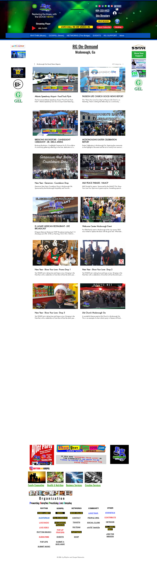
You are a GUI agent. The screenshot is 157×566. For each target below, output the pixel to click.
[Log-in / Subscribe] (104, 27)
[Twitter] (109, 6)
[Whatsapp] (96, 6)
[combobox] (118, 64)
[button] (75, 14)
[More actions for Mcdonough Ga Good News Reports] (47, 64)
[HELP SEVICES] (104, 21)
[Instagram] (100, 6)
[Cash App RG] (106, 6)
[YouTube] (112, 6)
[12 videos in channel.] (79, 194)
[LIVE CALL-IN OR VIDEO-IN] (75, 27)
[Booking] (118, 27)
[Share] (117, 6)
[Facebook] (103, 6)
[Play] (34, 28)
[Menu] (34, 6)
